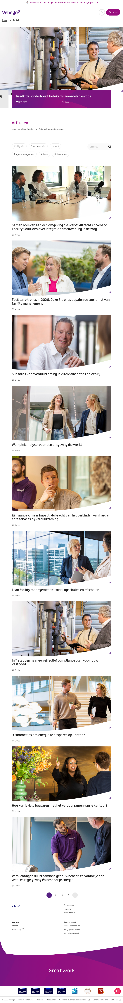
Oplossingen (69, 905)
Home (4, 20)
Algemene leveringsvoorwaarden (74, 1000)
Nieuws (15, 926)
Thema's (67, 909)
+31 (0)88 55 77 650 (72, 929)
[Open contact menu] (117, 991)
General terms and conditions (107, 1000)
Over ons (15, 922)
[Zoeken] (102, 12)
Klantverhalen (69, 913)
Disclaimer (51, 1000)
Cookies (40, 1000)
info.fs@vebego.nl (71, 933)
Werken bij (18, 929)
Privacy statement (25, 1000)
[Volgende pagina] (75, 895)
